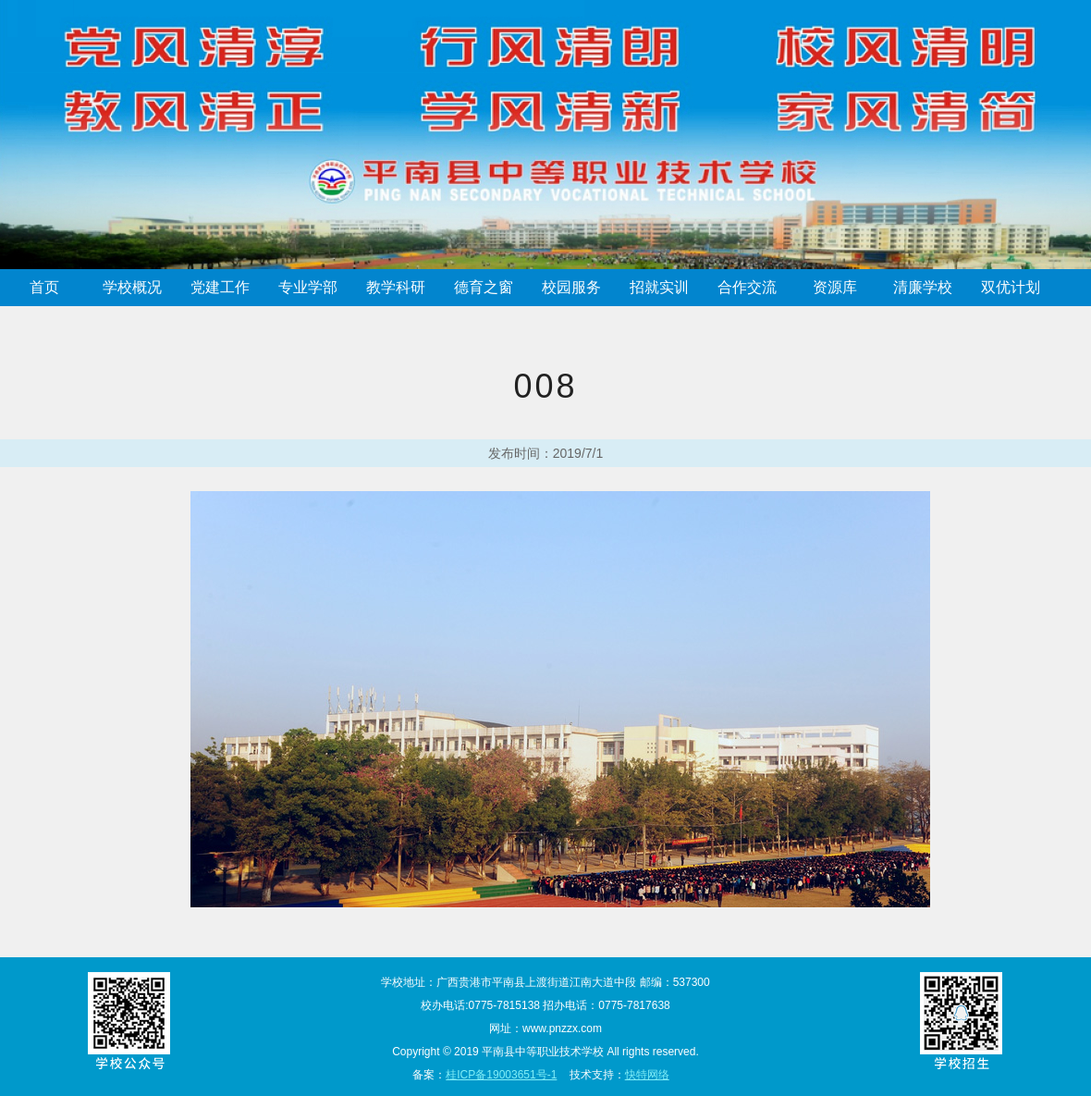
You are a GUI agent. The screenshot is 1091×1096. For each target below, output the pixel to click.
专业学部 (307, 287)
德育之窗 (483, 287)
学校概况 (132, 287)
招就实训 (659, 287)
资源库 (835, 287)
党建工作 (220, 287)
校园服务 (571, 287)
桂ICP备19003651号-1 (501, 1074)
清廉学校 (922, 287)
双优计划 (1010, 287)
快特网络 (647, 1074)
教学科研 (395, 287)
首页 (44, 287)
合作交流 (747, 287)
